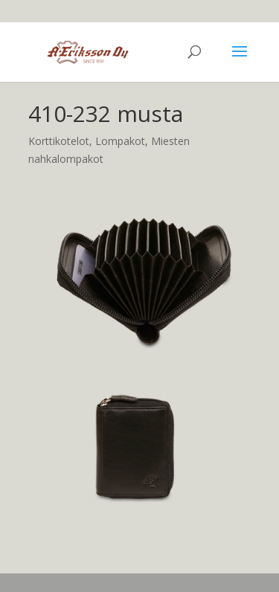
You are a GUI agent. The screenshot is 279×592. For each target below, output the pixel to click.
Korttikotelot (58, 141)
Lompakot (120, 141)
